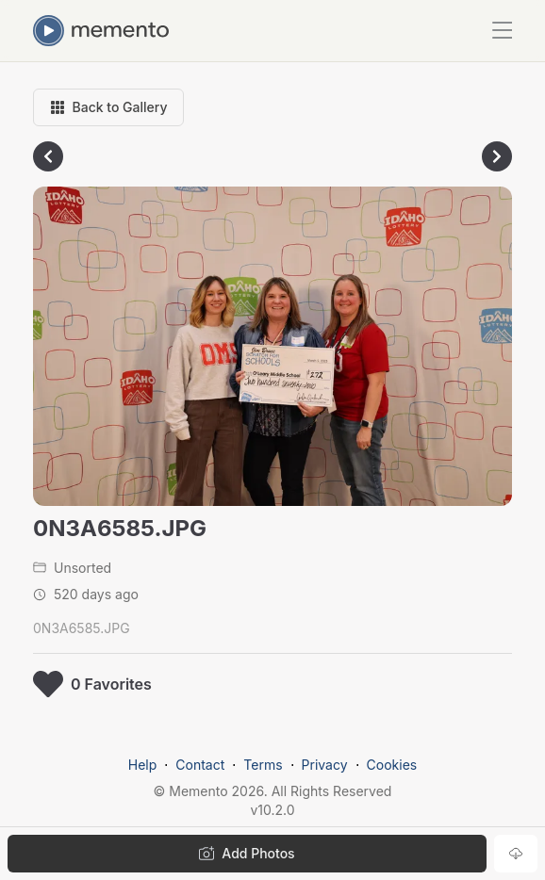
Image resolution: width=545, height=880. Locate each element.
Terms (262, 765)
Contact (199, 765)
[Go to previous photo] (48, 156)
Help (142, 765)
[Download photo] (515, 853)
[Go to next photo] (497, 156)
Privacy (325, 765)
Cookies (392, 765)
